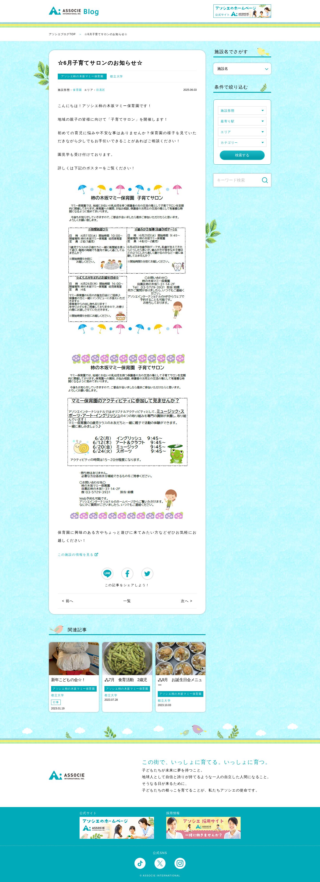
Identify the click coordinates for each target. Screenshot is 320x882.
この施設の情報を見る (78, 554)
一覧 (127, 601)
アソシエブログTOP (62, 34)
